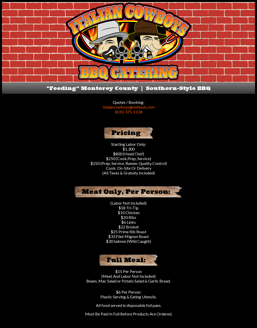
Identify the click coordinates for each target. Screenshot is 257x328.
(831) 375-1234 (128, 111)
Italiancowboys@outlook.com (129, 107)
